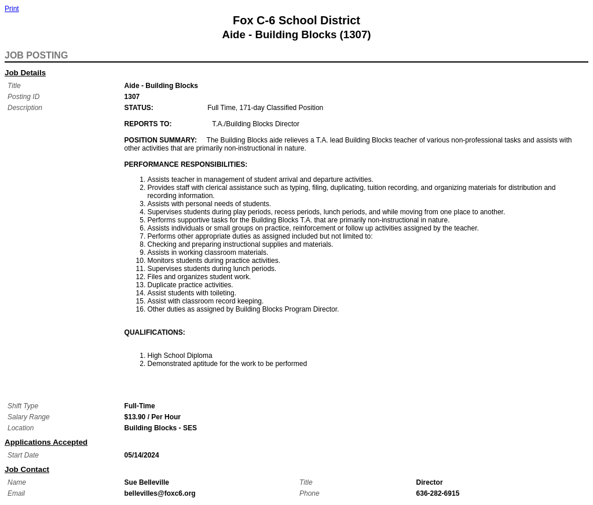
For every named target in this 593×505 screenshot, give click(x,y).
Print (12, 9)
